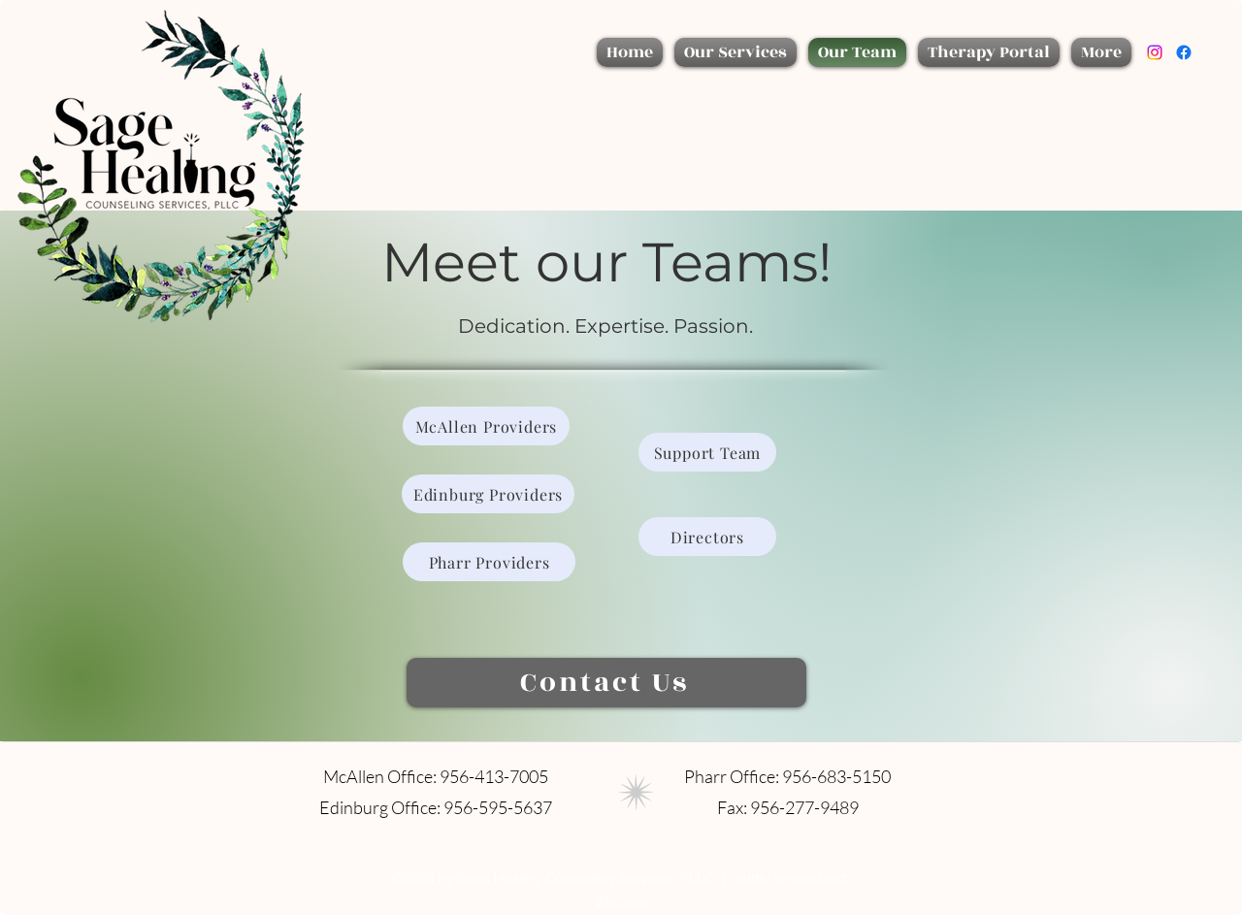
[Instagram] (1154, 52)
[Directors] (707, 536)
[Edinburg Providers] (488, 493)
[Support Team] (707, 452)
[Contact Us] (606, 682)
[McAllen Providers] (486, 426)
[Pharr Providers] (489, 561)
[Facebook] (1183, 52)
